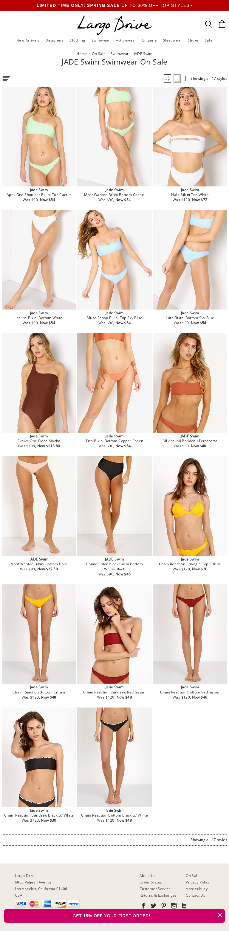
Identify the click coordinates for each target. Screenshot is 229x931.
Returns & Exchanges (158, 895)
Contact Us (195, 895)
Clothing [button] (77, 40)
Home (81, 53)
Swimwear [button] (101, 40)
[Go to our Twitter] (153, 906)
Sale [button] (208, 40)
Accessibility (197, 888)
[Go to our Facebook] (143, 906)
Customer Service (155, 888)
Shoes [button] (193, 40)
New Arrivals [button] (27, 40)
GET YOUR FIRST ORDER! (149, 915)
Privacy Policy (198, 882)
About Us (148, 875)
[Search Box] (208, 24)
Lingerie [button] (149, 40)
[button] (167, 78)
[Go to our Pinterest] (163, 906)
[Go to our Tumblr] (183, 906)
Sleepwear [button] (172, 40)
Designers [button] (55, 40)
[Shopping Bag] (222, 24)
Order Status (151, 882)
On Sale (192, 875)
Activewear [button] (126, 40)
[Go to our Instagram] (173, 906)
